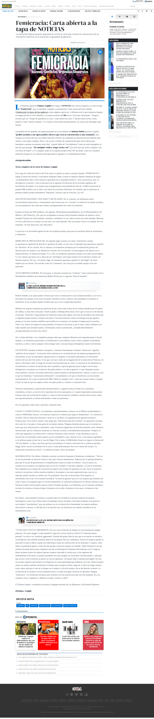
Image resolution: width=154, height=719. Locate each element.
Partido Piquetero (70, 605)
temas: (18, 603)
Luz (106, 701)
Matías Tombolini (92, 11)
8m (27, 605)
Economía (36, 6)
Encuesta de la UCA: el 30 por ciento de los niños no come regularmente (49, 521)
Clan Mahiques (74, 11)
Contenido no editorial (123, 6)
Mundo (44, 6)
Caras (35, 701)
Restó (84, 6)
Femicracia (34, 605)
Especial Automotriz (103, 6)
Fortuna (54, 701)
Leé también (32, 283)
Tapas (91, 6)
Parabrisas (81, 701)
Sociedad (26, 6)
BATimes (128, 701)
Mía (112, 701)
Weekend (71, 701)
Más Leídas (114, 40)
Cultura (52, 6)
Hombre (62, 701)
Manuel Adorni (56, 11)
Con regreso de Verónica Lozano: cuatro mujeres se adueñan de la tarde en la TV (47, 657)
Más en (26, 617)
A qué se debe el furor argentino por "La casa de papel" (38, 661)
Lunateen (119, 701)
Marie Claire (44, 701)
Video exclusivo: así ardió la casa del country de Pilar (37, 669)
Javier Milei (23, 11)
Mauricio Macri (39, 11)
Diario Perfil (27, 701)
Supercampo (92, 701)
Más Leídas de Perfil (118, 89)
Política (18, 6)
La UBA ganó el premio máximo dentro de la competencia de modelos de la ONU (45, 287)
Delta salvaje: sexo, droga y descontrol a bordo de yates (38, 665)
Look (100, 701)
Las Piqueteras (57, 605)
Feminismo (20, 605)
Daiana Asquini (44, 605)
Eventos (76, 6)
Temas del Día (8, 11)
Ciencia (60, 6)
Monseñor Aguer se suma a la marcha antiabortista (37, 673)
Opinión (68, 6)
